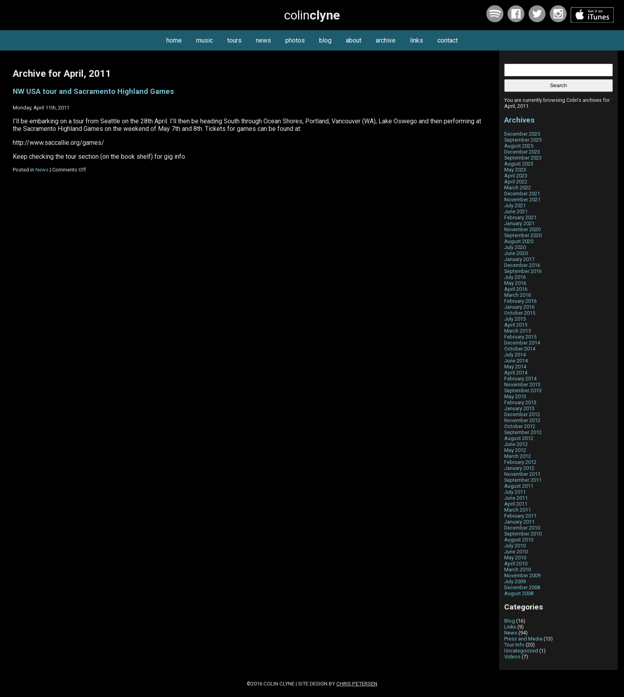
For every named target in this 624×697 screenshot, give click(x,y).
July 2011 (515, 492)
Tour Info (514, 645)
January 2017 (519, 259)
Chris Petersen (356, 684)
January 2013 (519, 408)
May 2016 (515, 283)
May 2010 (515, 558)
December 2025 (522, 134)
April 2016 (515, 289)
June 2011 (516, 498)
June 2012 (516, 444)
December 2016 (522, 265)
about (353, 40)
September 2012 (523, 432)
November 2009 (522, 575)
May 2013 (515, 396)
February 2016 (520, 301)
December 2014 (522, 343)
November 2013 (522, 384)
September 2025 (523, 140)
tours (234, 40)
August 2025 (518, 146)
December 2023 (522, 152)
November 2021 (522, 199)
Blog (509, 621)
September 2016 (523, 271)
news (263, 40)
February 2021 (520, 217)
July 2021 (515, 205)
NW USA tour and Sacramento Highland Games (93, 91)
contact (447, 40)
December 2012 (522, 414)
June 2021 (516, 211)
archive (386, 40)
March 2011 (517, 510)
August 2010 (518, 540)
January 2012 (519, 468)
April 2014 (515, 373)
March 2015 (517, 331)
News (42, 170)
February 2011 (520, 516)
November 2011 (522, 474)
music (204, 40)
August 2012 (518, 438)
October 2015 (519, 313)
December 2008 (522, 587)
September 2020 (523, 235)
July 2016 (515, 277)
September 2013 (523, 390)
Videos (512, 657)
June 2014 (516, 361)
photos (295, 40)
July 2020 (515, 247)
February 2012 (520, 462)
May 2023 (515, 170)
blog (325, 40)
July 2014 (515, 355)
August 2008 (518, 593)
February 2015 (520, 337)
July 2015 (515, 319)
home (174, 40)
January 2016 (519, 307)
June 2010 (516, 552)
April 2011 (515, 504)
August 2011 (518, 486)
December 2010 (522, 528)
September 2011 (523, 480)
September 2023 (523, 158)
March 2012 (517, 456)
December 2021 (522, 194)
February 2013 (520, 402)
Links (510, 627)
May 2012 (515, 450)
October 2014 (519, 349)
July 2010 (515, 546)
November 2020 (522, 229)
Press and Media (523, 639)
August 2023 (518, 164)
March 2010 (517, 569)
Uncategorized (521, 651)
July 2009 (515, 581)
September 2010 (523, 534)
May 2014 (515, 367)
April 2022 (515, 182)
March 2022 (517, 188)
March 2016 (517, 295)
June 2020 (516, 253)
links (416, 40)
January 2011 (519, 522)
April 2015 (515, 325)
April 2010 (515, 564)
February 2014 (520, 379)
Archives (519, 120)
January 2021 (519, 223)
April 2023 (515, 176)
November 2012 (522, 420)
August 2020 (518, 241)
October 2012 (519, 426)
